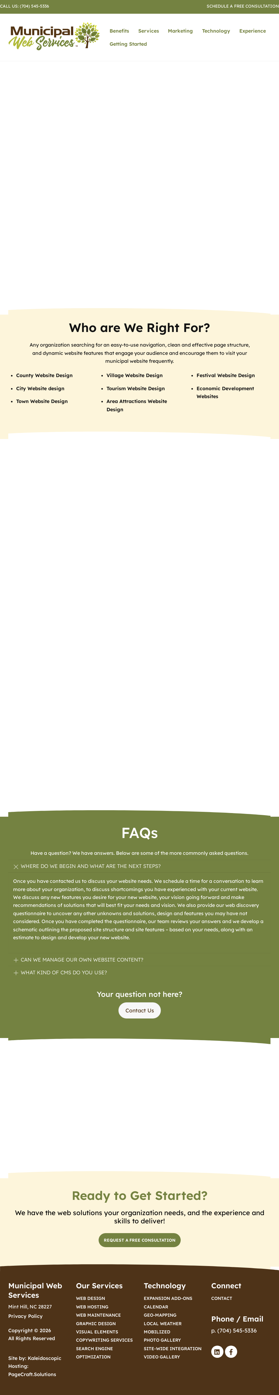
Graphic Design (96, 1323)
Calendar (156, 1307)
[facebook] (231, 1351)
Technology (216, 31)
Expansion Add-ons (168, 1298)
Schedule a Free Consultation (243, 6)
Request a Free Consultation (140, 1240)
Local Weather (163, 1323)
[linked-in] (217, 1351)
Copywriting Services (104, 1340)
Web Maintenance (98, 1315)
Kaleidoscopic (44, 1358)
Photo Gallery (162, 1340)
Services (148, 31)
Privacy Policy (25, 1316)
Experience (252, 31)
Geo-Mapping (160, 1315)
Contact (221, 1298)
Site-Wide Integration (172, 1348)
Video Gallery (162, 1357)
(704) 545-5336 (34, 6)
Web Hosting (92, 1307)
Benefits (119, 31)
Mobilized (157, 1332)
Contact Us (139, 1010)
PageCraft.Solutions (32, 1374)
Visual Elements (97, 1332)
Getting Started (128, 44)
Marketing (180, 31)
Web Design (90, 1298)
